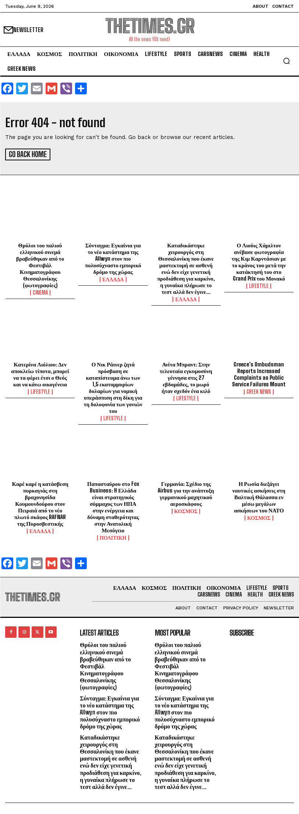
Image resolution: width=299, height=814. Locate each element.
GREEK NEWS (258, 390)
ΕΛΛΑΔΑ (113, 278)
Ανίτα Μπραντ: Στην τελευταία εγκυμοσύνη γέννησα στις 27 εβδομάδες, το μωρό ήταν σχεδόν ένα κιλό (186, 376)
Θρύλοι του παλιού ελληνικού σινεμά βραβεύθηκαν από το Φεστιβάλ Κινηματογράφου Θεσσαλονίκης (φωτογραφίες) (40, 264)
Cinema (40, 291)
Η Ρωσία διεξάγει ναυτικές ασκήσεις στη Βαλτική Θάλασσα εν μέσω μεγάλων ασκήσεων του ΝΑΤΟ (258, 495)
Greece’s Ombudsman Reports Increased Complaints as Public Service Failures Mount (259, 373)
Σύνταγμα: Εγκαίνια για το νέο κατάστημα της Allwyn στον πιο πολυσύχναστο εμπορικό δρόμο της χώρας (113, 257)
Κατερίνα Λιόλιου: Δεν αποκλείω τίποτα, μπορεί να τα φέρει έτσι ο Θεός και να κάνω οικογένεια (40, 373)
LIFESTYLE (258, 285)
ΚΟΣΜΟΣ (186, 510)
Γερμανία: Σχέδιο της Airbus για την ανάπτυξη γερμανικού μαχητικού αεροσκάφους (186, 492)
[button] (286, 60)
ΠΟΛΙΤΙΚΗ (113, 536)
